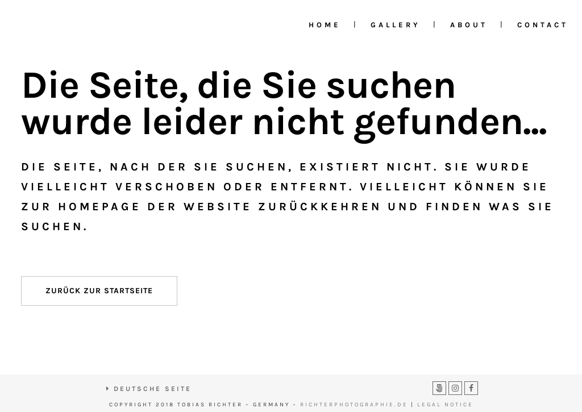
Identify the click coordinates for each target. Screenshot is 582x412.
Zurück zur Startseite (99, 291)
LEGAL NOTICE (445, 404)
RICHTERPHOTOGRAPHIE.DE (354, 404)
